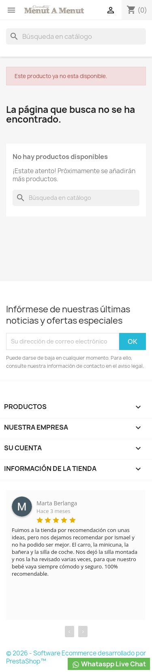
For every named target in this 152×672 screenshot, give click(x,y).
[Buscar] (76, 36)
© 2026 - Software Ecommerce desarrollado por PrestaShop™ (76, 657)
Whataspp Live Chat (109, 664)
